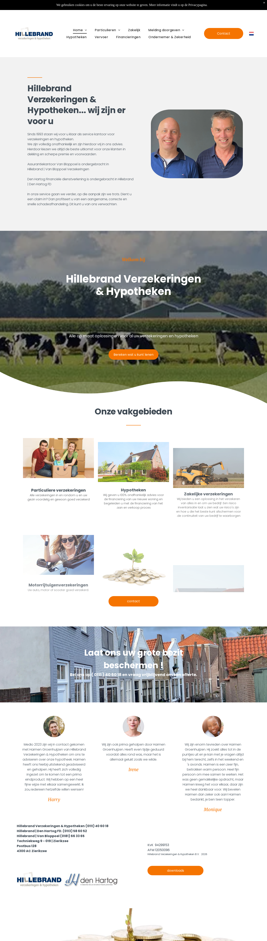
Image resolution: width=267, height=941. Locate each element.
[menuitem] (80, 30)
